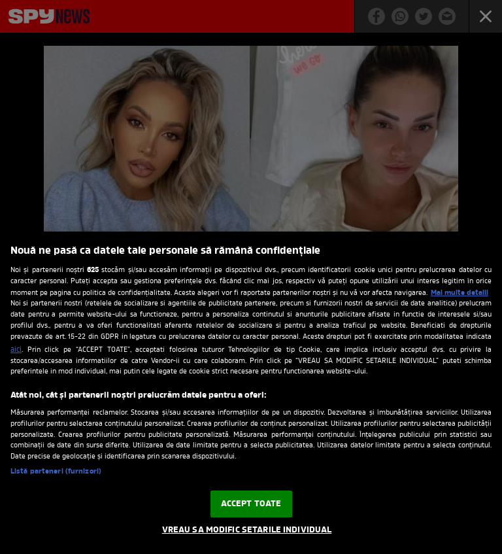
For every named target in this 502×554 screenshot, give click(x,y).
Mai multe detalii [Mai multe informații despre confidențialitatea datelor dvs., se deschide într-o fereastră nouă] (459, 293)
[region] (251, 393)
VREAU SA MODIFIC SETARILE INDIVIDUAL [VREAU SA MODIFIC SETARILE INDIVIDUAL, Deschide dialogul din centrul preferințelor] (247, 530)
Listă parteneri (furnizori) (55, 471)
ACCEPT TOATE (251, 504)
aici (16, 349)
